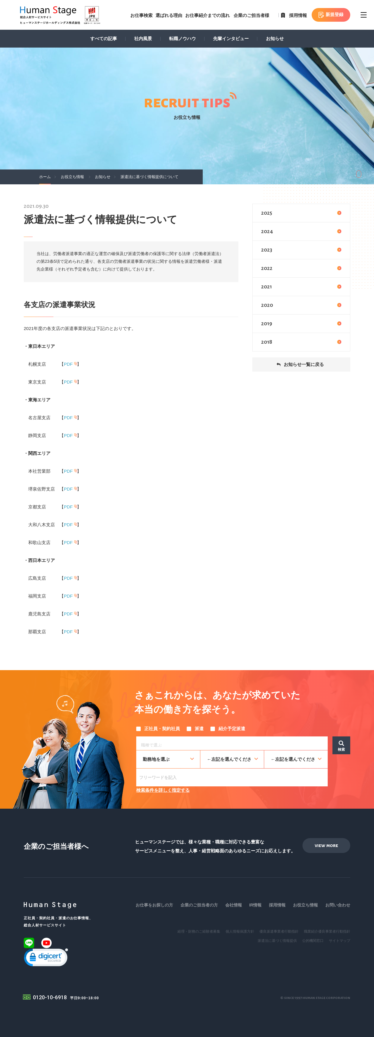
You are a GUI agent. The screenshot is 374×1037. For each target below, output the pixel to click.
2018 (301, 342)
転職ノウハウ (182, 38)
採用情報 (298, 15)
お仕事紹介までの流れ (207, 15)
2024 (301, 231)
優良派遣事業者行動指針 (279, 931)
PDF (68, 364)
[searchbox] (233, 744)
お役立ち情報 (305, 905)
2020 (301, 305)
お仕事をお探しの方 (154, 905)
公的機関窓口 (313, 941)
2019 (301, 323)
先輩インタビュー (231, 38)
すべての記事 (103, 38)
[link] (46, 958)
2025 (301, 213)
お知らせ (275, 38)
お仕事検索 (141, 15)
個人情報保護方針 (240, 931)
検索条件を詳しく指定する (163, 790)
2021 (301, 287)
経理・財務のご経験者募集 (199, 931)
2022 (301, 268)
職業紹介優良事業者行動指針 (327, 931)
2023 (301, 250)
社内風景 (143, 38)
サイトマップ (339, 941)
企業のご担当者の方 (199, 905)
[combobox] (232, 743)
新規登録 (334, 14)
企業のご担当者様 (251, 15)
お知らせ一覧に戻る (304, 364)
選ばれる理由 (169, 15)
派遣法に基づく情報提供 (277, 941)
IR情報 (255, 905)
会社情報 (233, 905)
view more (326, 845)
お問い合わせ (337, 905)
